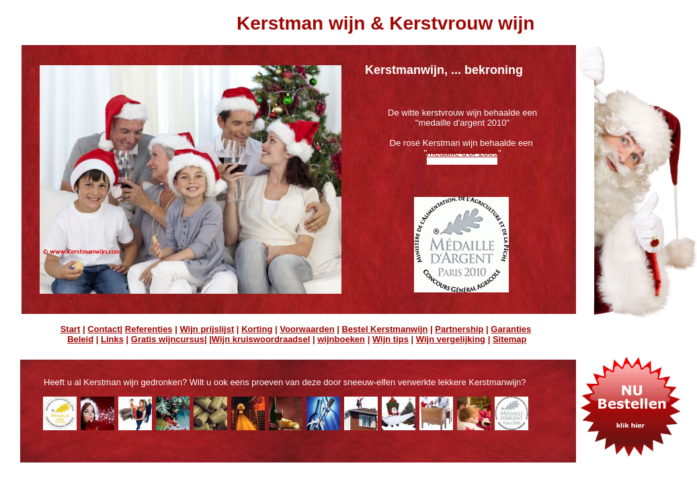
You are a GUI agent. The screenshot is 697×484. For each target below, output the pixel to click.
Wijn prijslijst (206, 329)
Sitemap (510, 339)
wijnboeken (341, 339)
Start (70, 329)
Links (112, 339)
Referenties (149, 329)
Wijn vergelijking (450, 339)
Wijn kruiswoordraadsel (261, 339)
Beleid (80, 339)
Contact (103, 329)
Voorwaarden (307, 329)
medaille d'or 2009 (462, 153)
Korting (256, 329)
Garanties (511, 329)
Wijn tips (390, 339)
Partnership (459, 329)
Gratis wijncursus (167, 339)
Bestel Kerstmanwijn (384, 329)
